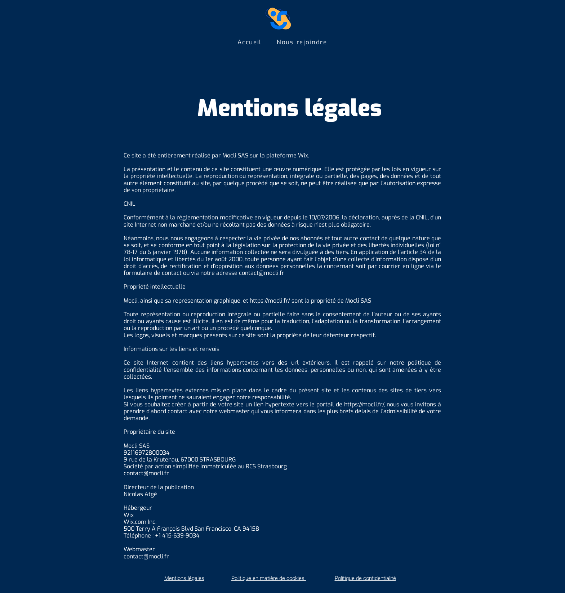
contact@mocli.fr (261, 273)
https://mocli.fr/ (270, 300)
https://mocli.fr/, (364, 404)
